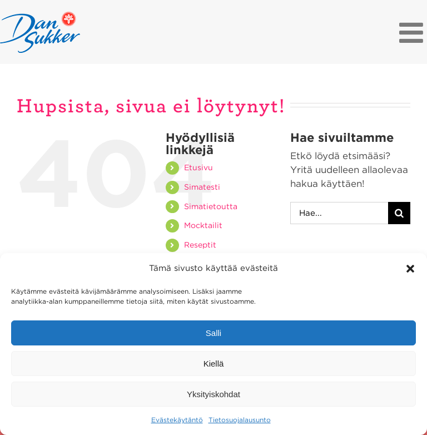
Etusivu (198, 167)
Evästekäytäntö (177, 420)
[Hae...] (339, 213)
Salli (213, 333)
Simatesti (202, 186)
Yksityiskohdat (213, 394)
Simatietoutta (210, 206)
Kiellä (213, 363)
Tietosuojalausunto (239, 420)
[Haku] (399, 213)
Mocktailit (203, 225)
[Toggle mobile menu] (413, 32)
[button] (410, 268)
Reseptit (200, 244)
